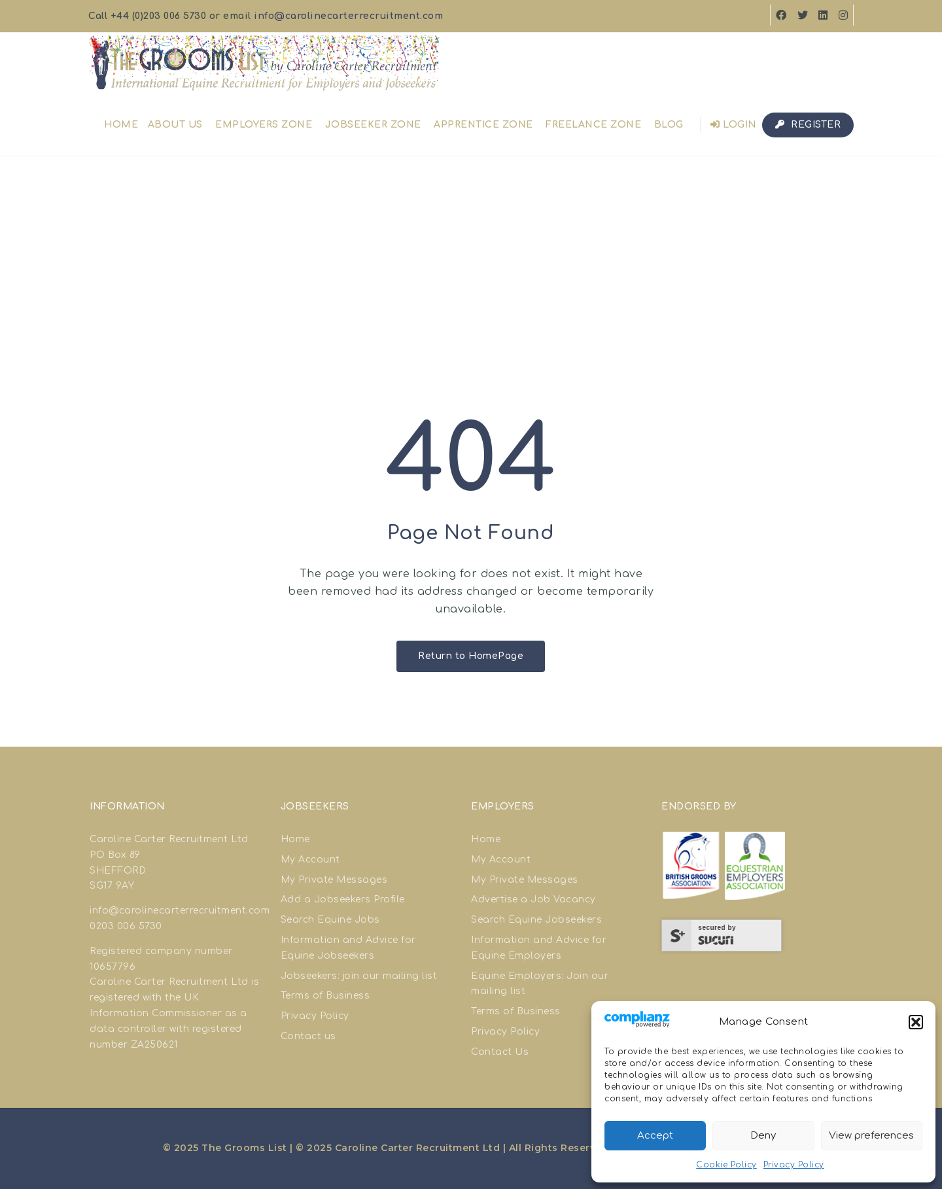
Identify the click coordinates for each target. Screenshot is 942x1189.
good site (159, 967)
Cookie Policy (726, 1164)
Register (808, 125)
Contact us (308, 1036)
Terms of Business (325, 996)
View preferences (871, 1135)
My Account (310, 859)
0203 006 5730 (126, 926)
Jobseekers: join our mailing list (359, 976)
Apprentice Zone (483, 125)
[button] (915, 1022)
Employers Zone (263, 125)
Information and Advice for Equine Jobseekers (348, 948)
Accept (655, 1135)
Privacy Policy (793, 1164)
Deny (763, 1135)
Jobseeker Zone (373, 125)
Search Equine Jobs (330, 920)
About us (175, 125)
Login (733, 125)
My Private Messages (334, 880)
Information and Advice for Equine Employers (538, 948)
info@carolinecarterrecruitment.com (348, 16)
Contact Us (500, 1052)
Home (121, 125)
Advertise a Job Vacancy (533, 899)
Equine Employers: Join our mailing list (539, 984)
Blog (669, 125)
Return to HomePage (470, 656)
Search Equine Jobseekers (536, 920)
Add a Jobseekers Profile (343, 899)
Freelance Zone (593, 125)
